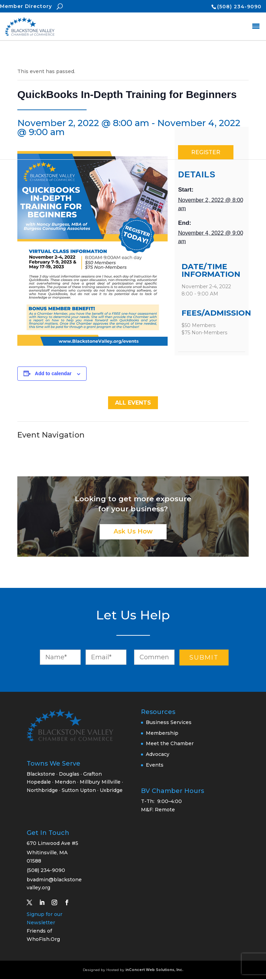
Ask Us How (133, 531)
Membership (162, 733)
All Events (133, 402)
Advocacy (157, 754)
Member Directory (26, 6)
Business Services (169, 722)
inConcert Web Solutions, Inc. (154, 970)
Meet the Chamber (170, 743)
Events (154, 765)
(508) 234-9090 (239, 6)
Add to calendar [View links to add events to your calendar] (53, 373)
